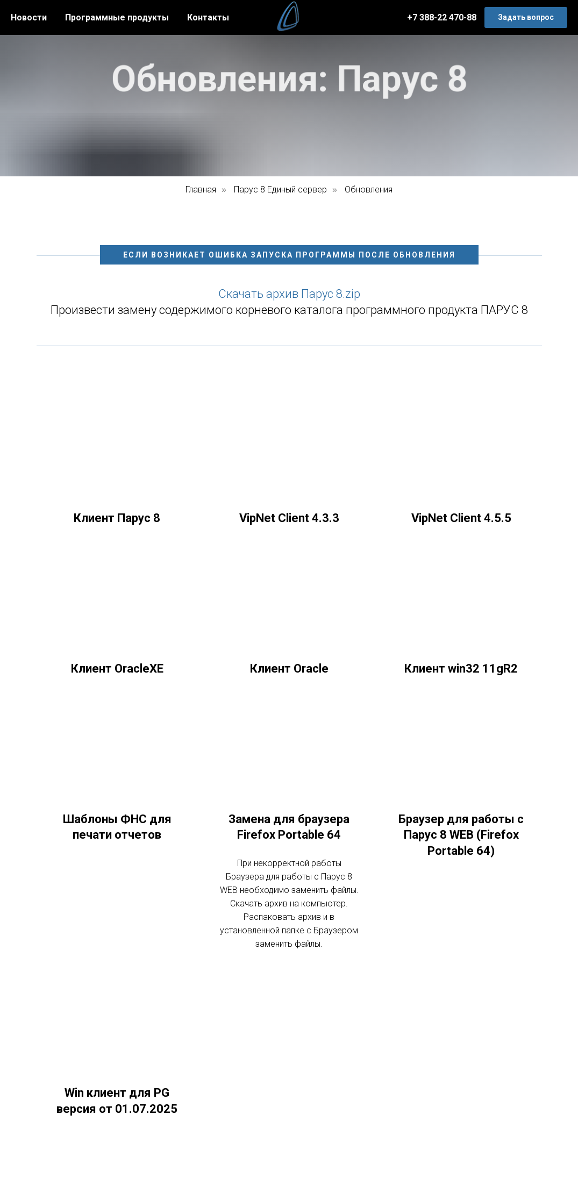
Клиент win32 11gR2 (461, 668)
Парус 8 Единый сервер (280, 189)
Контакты (208, 17)
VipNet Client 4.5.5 (461, 518)
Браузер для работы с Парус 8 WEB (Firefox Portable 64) (461, 835)
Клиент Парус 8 (117, 518)
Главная (200, 189)
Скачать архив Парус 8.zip (289, 294)
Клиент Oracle (289, 668)
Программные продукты (117, 17)
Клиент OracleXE (117, 668)
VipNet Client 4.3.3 (289, 518)
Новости (29, 17)
